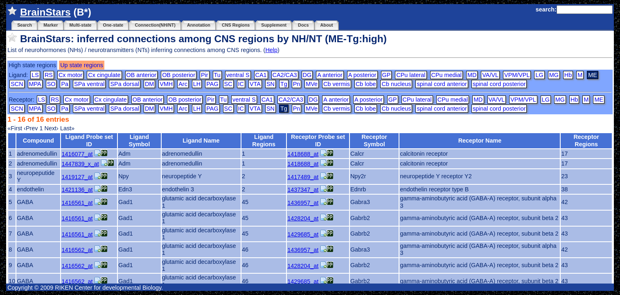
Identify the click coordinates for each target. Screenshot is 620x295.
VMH (166, 84)
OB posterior (178, 75)
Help (271, 50)
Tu (217, 75)
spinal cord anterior (442, 84)
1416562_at (76, 250)
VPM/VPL (517, 75)
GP (386, 75)
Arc (182, 84)
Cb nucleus (396, 84)
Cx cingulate (104, 75)
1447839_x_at (80, 164)
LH (197, 84)
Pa (64, 84)
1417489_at (302, 177)
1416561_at (76, 203)
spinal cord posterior (499, 84)
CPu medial (446, 75)
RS (49, 75)
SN (270, 84)
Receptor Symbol (374, 140)
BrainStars (45, 12)
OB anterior (141, 75)
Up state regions (81, 65)
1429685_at (302, 234)
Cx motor (70, 75)
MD (471, 75)
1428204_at (302, 218)
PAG (212, 84)
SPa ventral (89, 84)
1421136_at (76, 189)
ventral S (238, 75)
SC (228, 84)
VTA (255, 84)
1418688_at (302, 154)
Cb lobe (366, 84)
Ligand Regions (263, 140)
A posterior (362, 75)
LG (539, 75)
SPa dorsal (124, 84)
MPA (35, 84)
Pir (204, 75)
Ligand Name (201, 140)
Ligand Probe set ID (89, 140)
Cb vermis (336, 84)
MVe (312, 84)
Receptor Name (480, 140)
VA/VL (490, 75)
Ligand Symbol (139, 140)
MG (554, 75)
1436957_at (302, 203)
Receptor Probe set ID (318, 140)
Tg (283, 84)
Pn (296, 84)
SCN (17, 84)
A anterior (330, 75)
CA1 (261, 75)
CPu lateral (410, 75)
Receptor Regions (586, 140)
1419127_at (76, 177)
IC (241, 84)
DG (307, 75)
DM (149, 84)
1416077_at (76, 154)
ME (598, 99)
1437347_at (302, 189)
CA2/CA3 (285, 75)
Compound (38, 140)
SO (51, 84)
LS (35, 75)
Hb (568, 75)
